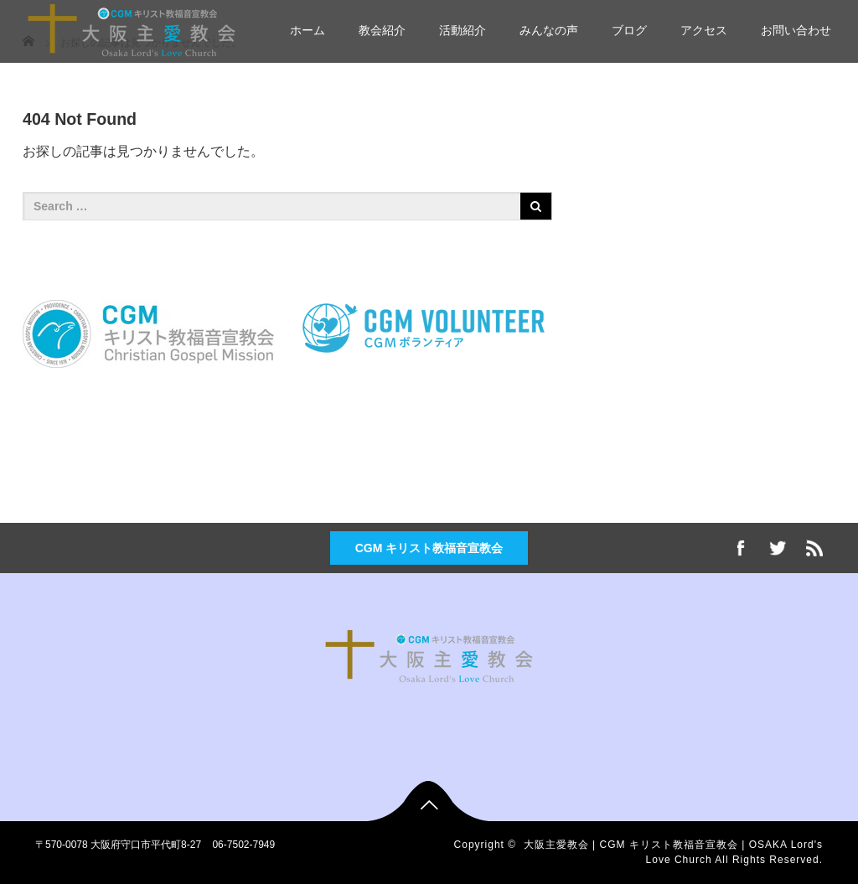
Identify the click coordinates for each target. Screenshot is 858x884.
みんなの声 (548, 30)
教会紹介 (382, 30)
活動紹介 (462, 30)
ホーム (307, 30)
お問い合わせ (796, 30)
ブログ (629, 30)
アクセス (703, 30)
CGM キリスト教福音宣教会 (429, 548)
